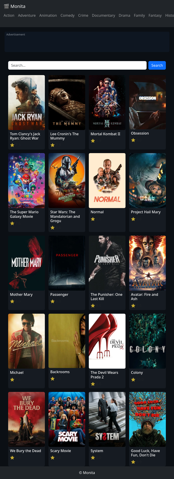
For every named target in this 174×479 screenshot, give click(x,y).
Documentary (103, 15)
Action (9, 15)
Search (157, 65)
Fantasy (155, 15)
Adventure (27, 15)
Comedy (67, 15)
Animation (48, 15)
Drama (124, 15)
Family (139, 15)
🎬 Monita (14, 6)
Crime (83, 15)
